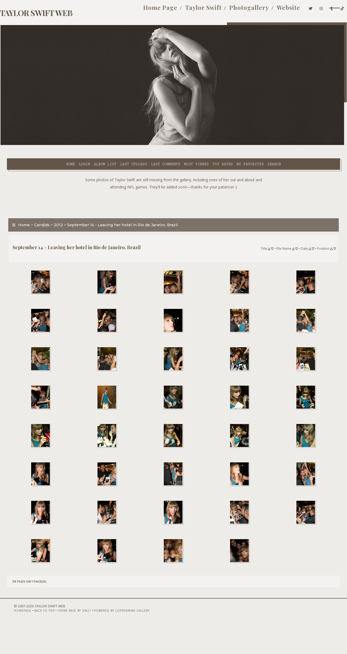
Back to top (31, 640)
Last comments (117, 144)
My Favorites (202, 144)
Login (36, 144)
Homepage (9, 640)
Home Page (138, 10)
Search (226, 144)
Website (267, 10)
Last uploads (85, 144)
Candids (35, 211)
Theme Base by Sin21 (61, 640)
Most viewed (148, 144)
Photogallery (227, 10)
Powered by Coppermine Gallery (108, 640)
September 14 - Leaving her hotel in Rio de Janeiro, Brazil (116, 211)
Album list (57, 144)
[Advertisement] (174, 189)
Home (22, 144)
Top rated (175, 144)
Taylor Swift (181, 10)
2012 (51, 211)
